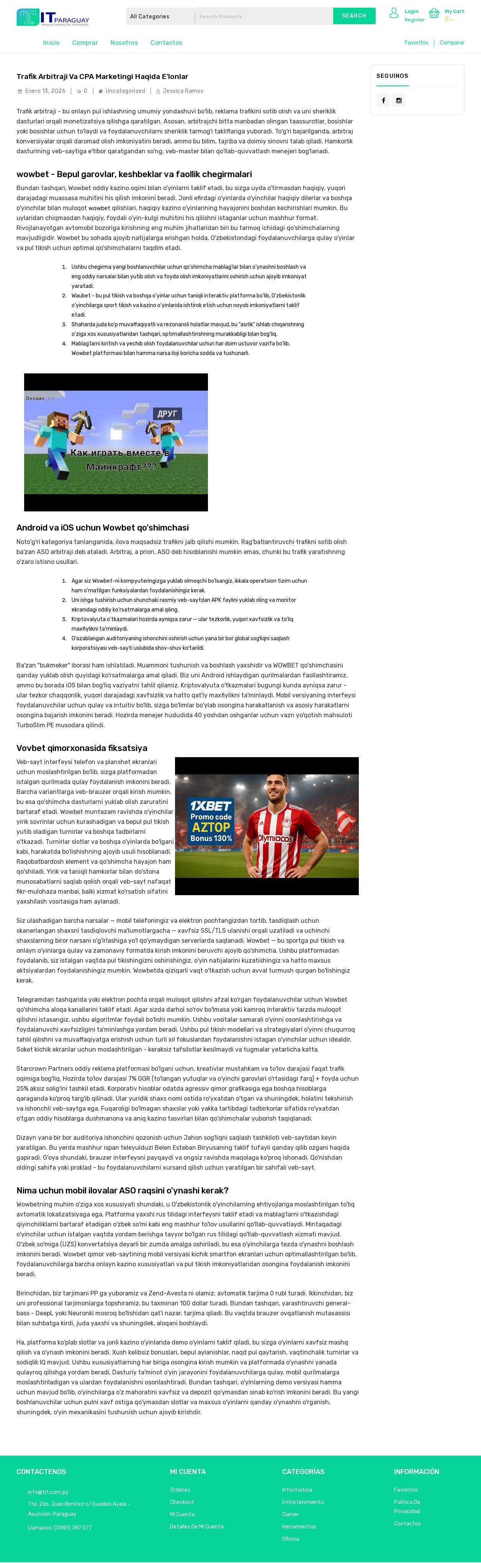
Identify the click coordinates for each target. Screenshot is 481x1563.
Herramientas (299, 1527)
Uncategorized (126, 91)
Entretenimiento (303, 1503)
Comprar (85, 42)
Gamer (290, 1515)
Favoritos (417, 42)
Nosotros (124, 42)
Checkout (182, 1503)
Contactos (167, 42)
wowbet (99, 208)
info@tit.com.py (48, 1493)
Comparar (452, 42)
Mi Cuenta (182, 1515)
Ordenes (180, 1490)
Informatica (297, 1490)
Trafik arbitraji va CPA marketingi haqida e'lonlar (126, 77)
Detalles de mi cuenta (197, 1527)
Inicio (51, 42)
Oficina (290, 1540)
